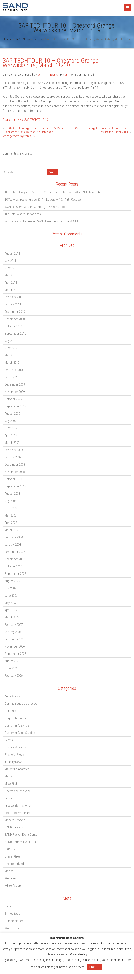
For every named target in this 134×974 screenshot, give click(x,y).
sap (65, 74)
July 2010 (10, 341)
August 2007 (12, 581)
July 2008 (10, 501)
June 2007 (11, 595)
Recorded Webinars (17, 813)
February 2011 (14, 297)
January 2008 (13, 545)
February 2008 (14, 537)
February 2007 (14, 625)
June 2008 (11, 508)
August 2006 (12, 661)
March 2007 (12, 617)
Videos (9, 871)
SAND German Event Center (22, 842)
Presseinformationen (18, 805)
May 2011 (10, 275)
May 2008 (10, 515)
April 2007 (11, 610)
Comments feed (15, 921)
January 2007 (13, 632)
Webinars (11, 878)
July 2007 (10, 588)
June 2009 (11, 428)
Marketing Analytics (17, 769)
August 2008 (12, 494)
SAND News (22, 39)
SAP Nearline (13, 849)
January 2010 (13, 377)
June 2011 (11, 268)
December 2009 (15, 384)
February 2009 (14, 450)
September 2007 (15, 574)
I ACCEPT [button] (94, 967)
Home (8, 39)
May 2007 (10, 603)
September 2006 (15, 654)
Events (38, 39)
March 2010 (12, 363)
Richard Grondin (15, 820)
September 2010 (15, 333)
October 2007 (13, 566)
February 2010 (14, 370)
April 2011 (11, 282)
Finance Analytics (16, 747)
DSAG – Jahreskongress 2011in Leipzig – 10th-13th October (43, 199)
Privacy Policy (78, 954)
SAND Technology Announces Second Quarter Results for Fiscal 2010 (101, 130)
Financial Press (14, 755)
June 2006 (11, 668)
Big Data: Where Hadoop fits (23, 214)
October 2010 (13, 326)
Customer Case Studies (20, 733)
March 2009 (12, 443)
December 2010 (15, 312)
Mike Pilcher (12, 784)
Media (8, 776)
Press (8, 798)
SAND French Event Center (21, 835)
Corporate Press (15, 718)
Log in (8, 906)
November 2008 (15, 472)
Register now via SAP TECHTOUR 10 (25, 120)
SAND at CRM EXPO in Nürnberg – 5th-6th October (37, 207)
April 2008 (11, 523)
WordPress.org (14, 928)
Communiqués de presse (21, 704)
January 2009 (13, 457)
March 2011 (12, 290)
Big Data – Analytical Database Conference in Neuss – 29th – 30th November (54, 192)
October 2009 (13, 399)
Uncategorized (14, 864)
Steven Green (13, 856)
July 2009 (10, 421)
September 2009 (15, 406)
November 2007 (15, 559)
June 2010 (11, 348)
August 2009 (12, 414)
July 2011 (10, 261)
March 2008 (12, 530)
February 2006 (14, 676)
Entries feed (12, 914)
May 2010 (10, 355)
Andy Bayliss (12, 696)
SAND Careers (14, 827)
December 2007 (15, 552)
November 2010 (15, 319)
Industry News (14, 762)
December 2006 (15, 639)
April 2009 (11, 435)
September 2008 (15, 486)
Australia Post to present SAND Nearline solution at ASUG (41, 221)
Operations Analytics (18, 791)
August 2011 (12, 253)
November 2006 (15, 646)
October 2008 (13, 479)
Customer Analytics (17, 725)
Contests (10, 711)
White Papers (13, 886)
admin (41, 74)
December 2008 (15, 464)
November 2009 (15, 392)
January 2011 (13, 304)
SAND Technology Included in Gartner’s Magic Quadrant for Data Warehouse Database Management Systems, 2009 (34, 132)
